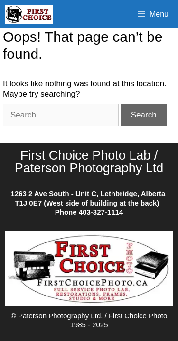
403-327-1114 (101, 212)
